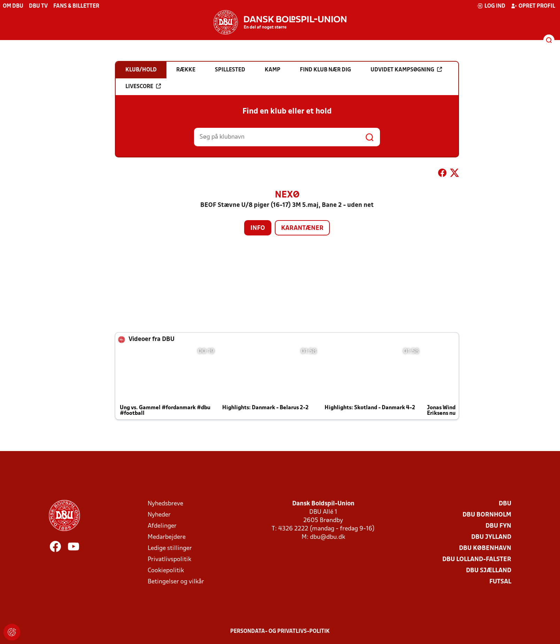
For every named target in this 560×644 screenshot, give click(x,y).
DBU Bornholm (486, 515)
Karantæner (302, 228)
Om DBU (13, 6)
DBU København (485, 548)
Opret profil (533, 6)
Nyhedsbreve (165, 504)
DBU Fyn (498, 526)
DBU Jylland (491, 537)
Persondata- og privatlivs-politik (280, 631)
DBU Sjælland (488, 571)
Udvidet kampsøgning (406, 69)
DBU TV (38, 6)
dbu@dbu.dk (327, 537)
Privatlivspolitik (169, 559)
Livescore (143, 86)
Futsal (500, 582)
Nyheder (159, 515)
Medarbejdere (167, 537)
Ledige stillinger (170, 548)
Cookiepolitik (166, 571)
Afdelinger (162, 526)
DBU (505, 504)
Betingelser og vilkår (176, 582)
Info (257, 228)
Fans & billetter (76, 6)
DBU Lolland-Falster (476, 559)
